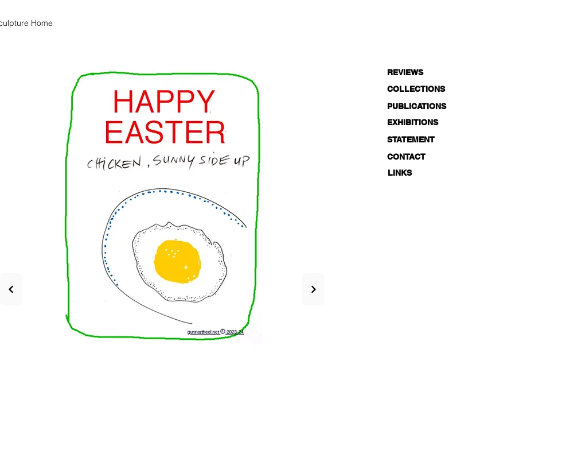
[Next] (11, 289)
